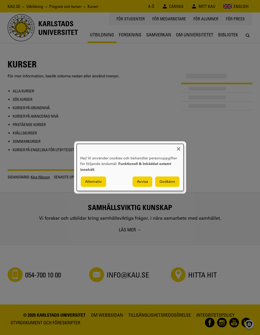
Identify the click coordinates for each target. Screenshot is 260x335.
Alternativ (93, 181)
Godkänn (167, 181)
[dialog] (130, 167)
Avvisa (142, 181)
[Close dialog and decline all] (178, 147)
